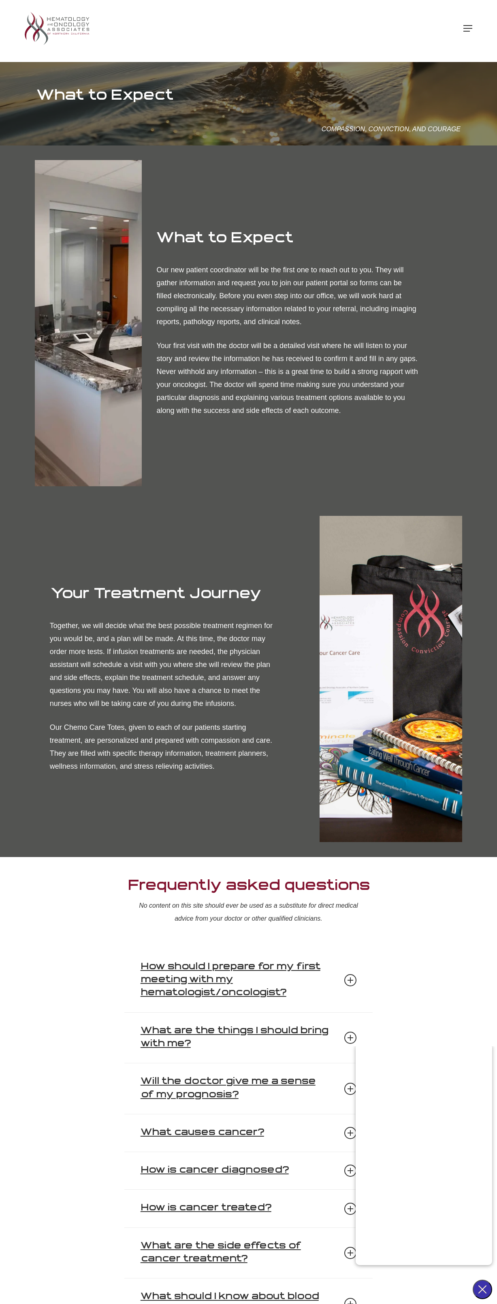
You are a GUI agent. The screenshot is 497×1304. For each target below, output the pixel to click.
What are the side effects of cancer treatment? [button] (249, 1253)
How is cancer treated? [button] (249, 1209)
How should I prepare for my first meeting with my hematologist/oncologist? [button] (249, 980)
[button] (467, 31)
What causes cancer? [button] (249, 1133)
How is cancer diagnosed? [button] (249, 1171)
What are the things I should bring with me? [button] (249, 1037)
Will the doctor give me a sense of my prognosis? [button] (249, 1088)
